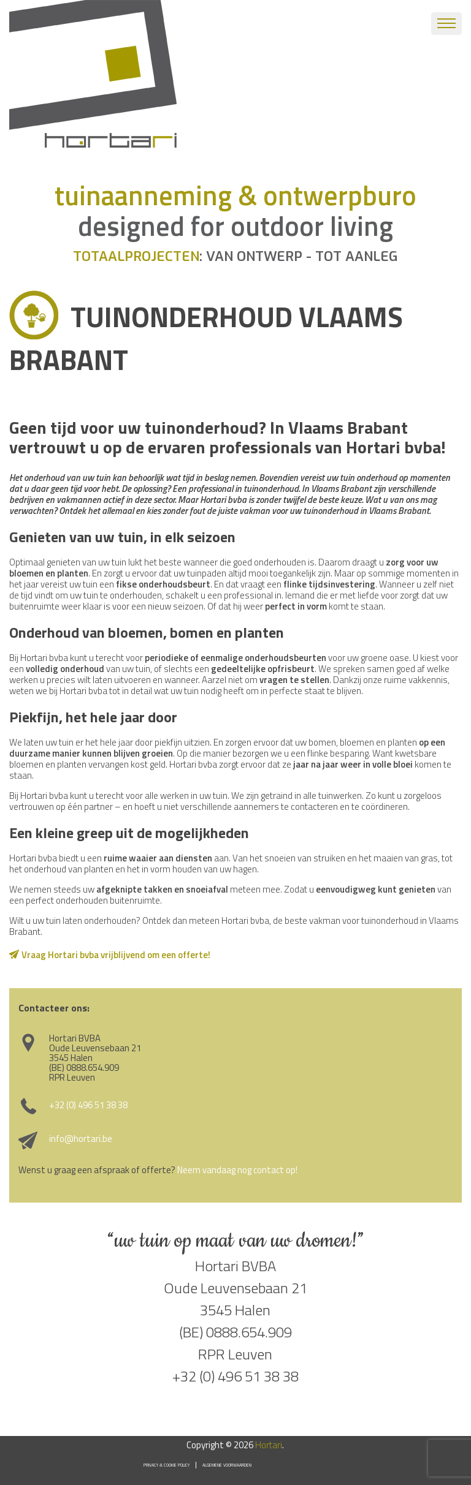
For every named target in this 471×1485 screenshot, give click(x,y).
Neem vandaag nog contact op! (237, 1170)
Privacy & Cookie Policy (167, 1465)
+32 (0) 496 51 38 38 (88, 1105)
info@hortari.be (80, 1139)
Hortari (268, 1445)
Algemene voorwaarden (226, 1465)
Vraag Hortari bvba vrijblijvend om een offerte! (115, 955)
